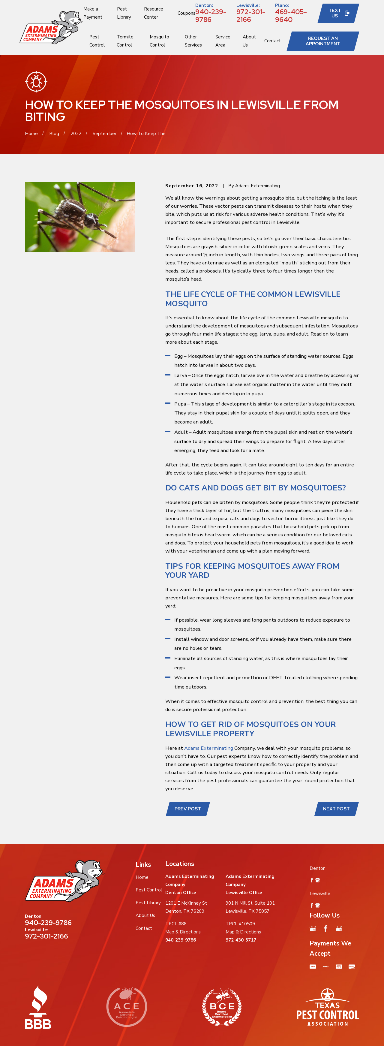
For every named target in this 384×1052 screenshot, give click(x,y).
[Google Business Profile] (313, 928)
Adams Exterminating (208, 748)
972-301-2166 (250, 15)
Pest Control (149, 890)
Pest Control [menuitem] (97, 41)
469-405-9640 (291, 15)
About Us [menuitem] (249, 41)
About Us (145, 915)
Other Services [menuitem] (193, 41)
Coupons (186, 13)
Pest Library (148, 903)
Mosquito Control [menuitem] (159, 41)
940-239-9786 (210, 15)
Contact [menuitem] (272, 41)
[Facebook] (325, 928)
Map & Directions (183, 932)
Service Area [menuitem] (222, 41)
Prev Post (188, 809)
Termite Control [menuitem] (125, 41)
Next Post (336, 809)
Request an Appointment (323, 41)
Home (142, 877)
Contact (144, 928)
